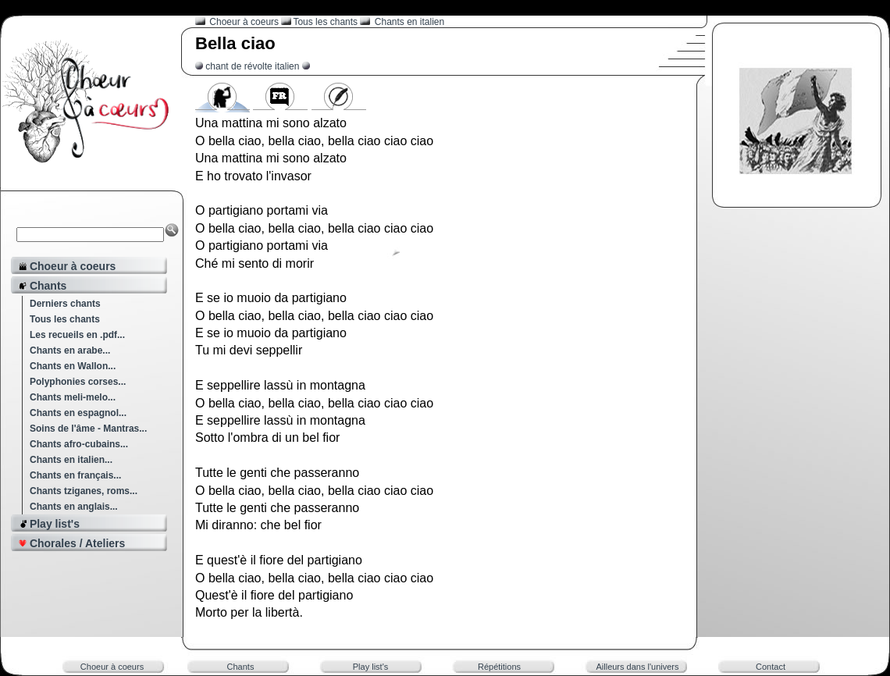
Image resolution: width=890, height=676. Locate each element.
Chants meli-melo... (73, 397)
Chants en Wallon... (73, 366)
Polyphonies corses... (78, 381)
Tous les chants (65, 319)
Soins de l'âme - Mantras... (88, 428)
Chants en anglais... (74, 506)
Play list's (371, 666)
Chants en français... (75, 475)
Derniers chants (65, 303)
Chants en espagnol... (78, 412)
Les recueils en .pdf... (77, 334)
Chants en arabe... (70, 350)
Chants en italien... (71, 459)
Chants (241, 666)
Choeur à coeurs (245, 21)
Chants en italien (409, 21)
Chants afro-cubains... (79, 444)
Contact (770, 666)
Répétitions (499, 666)
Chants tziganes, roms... (83, 491)
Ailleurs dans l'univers (637, 666)
